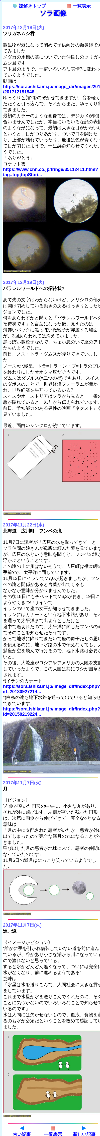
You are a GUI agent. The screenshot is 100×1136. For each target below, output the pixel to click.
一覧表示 (79, 6)
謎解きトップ (29, 6)
